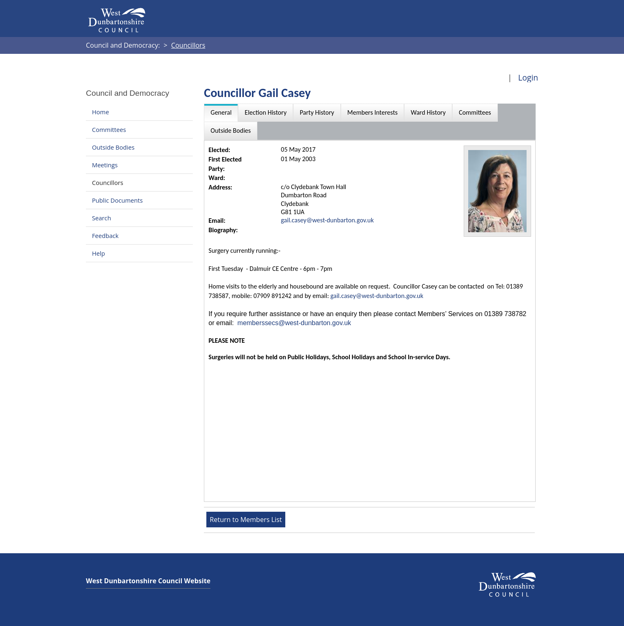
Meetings (105, 165)
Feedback (105, 235)
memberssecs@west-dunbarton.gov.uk (294, 322)
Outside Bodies (113, 147)
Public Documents (117, 200)
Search (101, 218)
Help (98, 253)
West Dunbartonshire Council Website (148, 580)
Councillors (107, 182)
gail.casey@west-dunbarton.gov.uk (327, 220)
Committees (109, 129)
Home (100, 112)
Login (528, 77)
